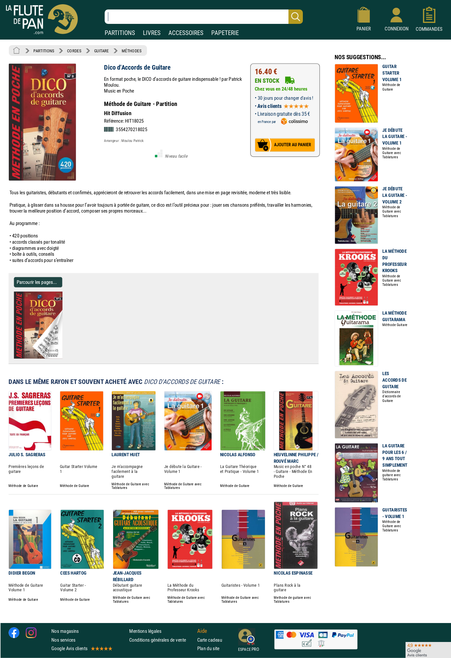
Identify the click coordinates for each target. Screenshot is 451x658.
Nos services (63, 640)
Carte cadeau (209, 640)
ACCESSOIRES (185, 33)
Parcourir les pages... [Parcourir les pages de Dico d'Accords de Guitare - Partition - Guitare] (37, 282)
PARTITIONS (120, 33)
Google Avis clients (81, 648)
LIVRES (152, 33)
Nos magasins (65, 631)
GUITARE (101, 50)
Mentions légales (145, 631)
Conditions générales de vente (161, 640)
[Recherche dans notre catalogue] (204, 16)
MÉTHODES (131, 50)
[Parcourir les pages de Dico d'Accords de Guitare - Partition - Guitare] (60, 357)
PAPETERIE (225, 33)
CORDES (74, 50)
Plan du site (208, 648)
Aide (202, 631)
